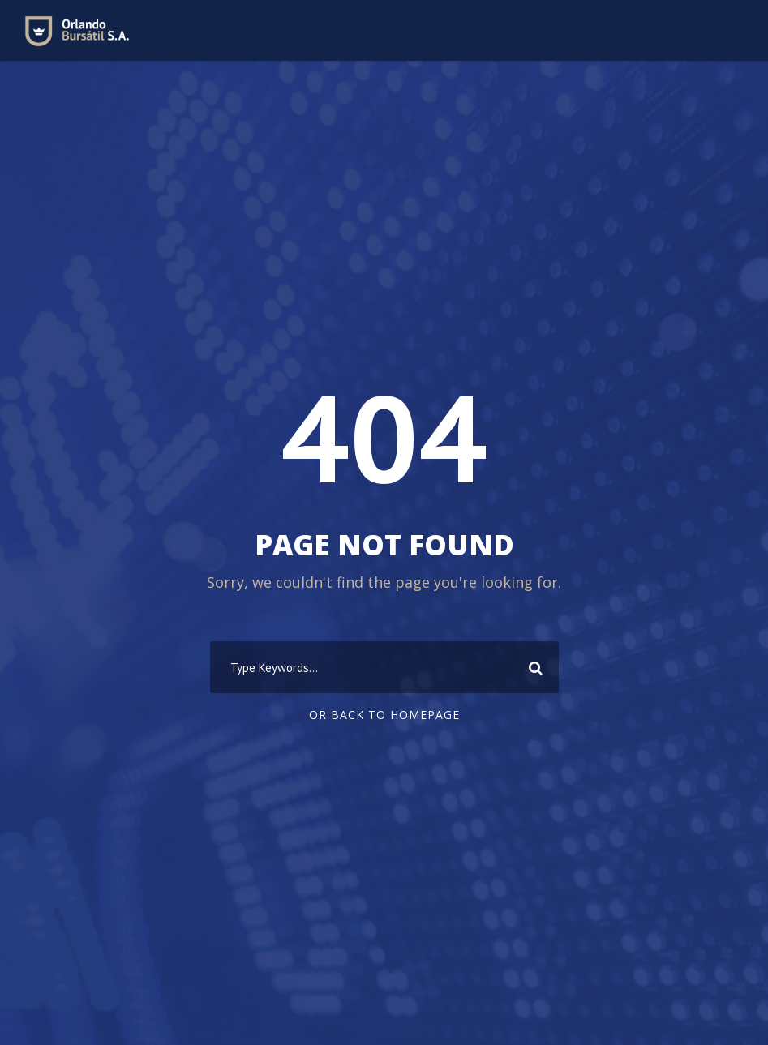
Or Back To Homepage (384, 714)
